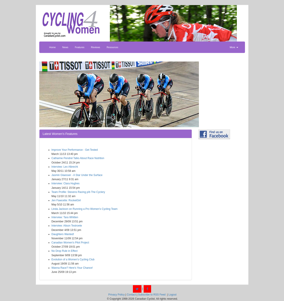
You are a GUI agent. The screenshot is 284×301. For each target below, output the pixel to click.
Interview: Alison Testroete (67, 225)
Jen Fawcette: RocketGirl (66, 200)
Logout (172, 294)
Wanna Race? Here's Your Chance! (72, 267)
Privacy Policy (116, 294)
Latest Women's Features (60, 134)
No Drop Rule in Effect (65, 250)
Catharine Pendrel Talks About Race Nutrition (78, 158)
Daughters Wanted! (63, 234)
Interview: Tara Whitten (65, 217)
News (65, 47)
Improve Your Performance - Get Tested (75, 149)
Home (52, 47)
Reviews (95, 47)
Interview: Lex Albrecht (65, 166)
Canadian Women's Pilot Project (70, 242)
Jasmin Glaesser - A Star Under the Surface (77, 175)
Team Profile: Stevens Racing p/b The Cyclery (78, 192)
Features (79, 47)
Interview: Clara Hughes (66, 183)
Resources (112, 47)
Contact (131, 294)
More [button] (234, 47)
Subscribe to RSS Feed (151, 294)
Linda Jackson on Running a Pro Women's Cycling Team (85, 208)
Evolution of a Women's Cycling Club (73, 259)
